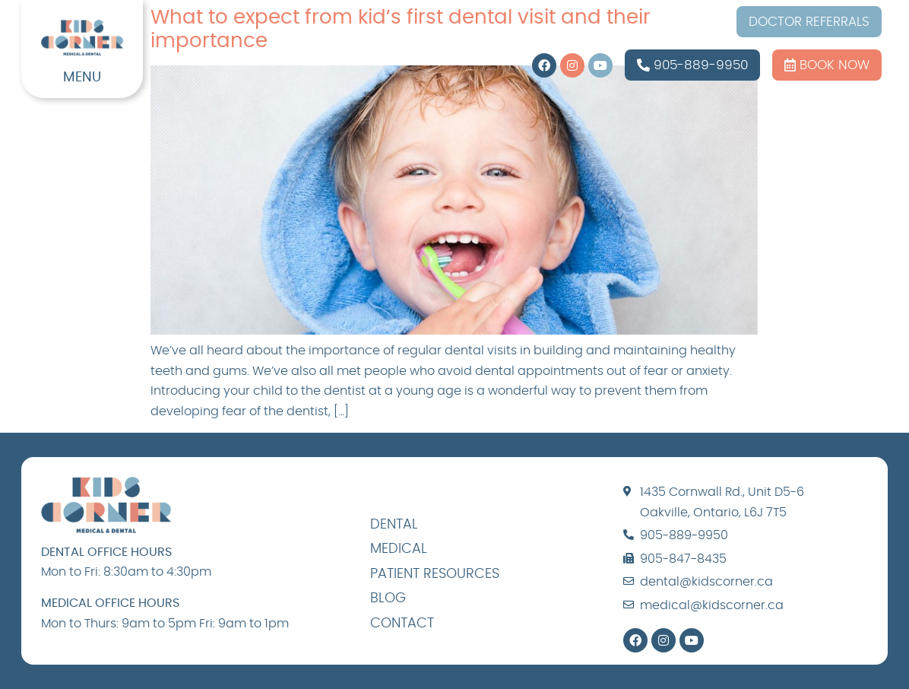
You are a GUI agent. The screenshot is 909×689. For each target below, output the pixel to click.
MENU (82, 77)
